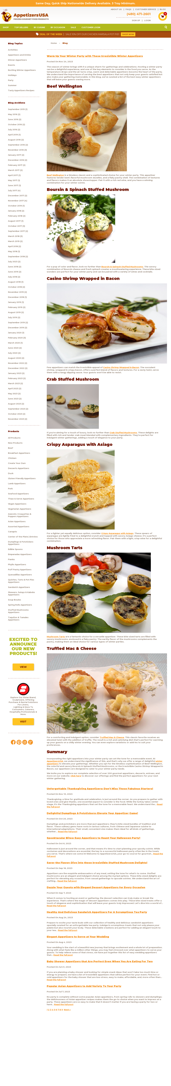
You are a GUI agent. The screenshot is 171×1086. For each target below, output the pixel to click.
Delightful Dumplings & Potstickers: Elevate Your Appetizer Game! (92, 815)
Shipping (108, 1063)
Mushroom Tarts (56, 638)
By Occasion (58, 29)
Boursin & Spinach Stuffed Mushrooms (122, 268)
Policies (118, 1063)
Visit (23, 723)
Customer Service (145, 9)
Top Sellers (21, 29)
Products (20, 1063)
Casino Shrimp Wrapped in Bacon (121, 369)
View (23, 669)
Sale (73, 29)
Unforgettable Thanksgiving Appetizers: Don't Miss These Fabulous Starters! (100, 790)
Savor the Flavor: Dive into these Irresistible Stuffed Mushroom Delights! (97, 864)
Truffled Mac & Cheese (112, 739)
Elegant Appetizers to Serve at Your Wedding (78, 938)
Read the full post (67, 833)
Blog (163, 9)
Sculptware (20, 1066)
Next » (67, 1011)
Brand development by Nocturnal (78, 1077)
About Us (116, 9)
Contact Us (128, 1063)
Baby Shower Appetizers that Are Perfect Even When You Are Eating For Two (100, 963)
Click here (76, 778)
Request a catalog (69, 1063)
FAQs (128, 9)
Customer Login (90, 29)
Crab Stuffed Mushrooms (123, 434)
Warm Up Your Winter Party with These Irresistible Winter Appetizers (95, 58)
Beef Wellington (55, 177)
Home (54, 45)
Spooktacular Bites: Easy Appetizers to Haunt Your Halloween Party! (93, 840)
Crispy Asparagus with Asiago (117, 535)
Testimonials (141, 1063)
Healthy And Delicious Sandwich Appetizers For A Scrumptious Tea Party (97, 914)
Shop (6, 29)
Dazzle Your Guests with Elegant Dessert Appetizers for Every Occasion (96, 889)
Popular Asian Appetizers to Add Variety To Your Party (84, 988)
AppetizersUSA (55, 763)
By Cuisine (39, 29)
